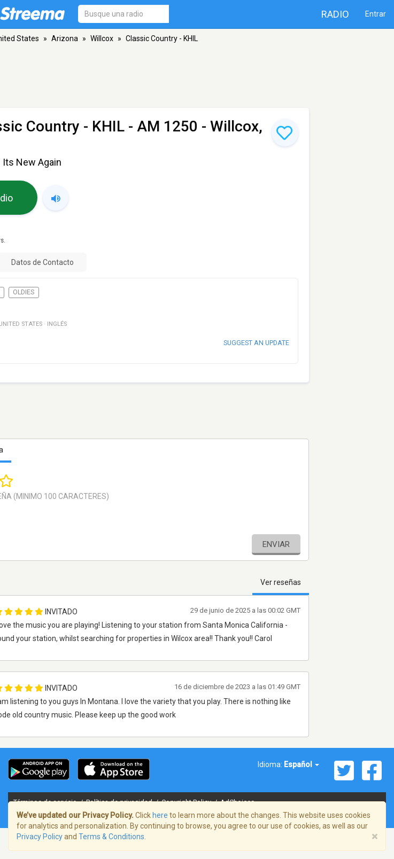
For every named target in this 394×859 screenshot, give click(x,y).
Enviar (276, 544)
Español (301, 764)
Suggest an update (256, 343)
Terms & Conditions (111, 836)
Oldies (23, 292)
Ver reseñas (280, 582)
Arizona (64, 38)
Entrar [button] (375, 14)
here (160, 815)
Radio (335, 14)
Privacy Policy (40, 836)
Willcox (101, 38)
